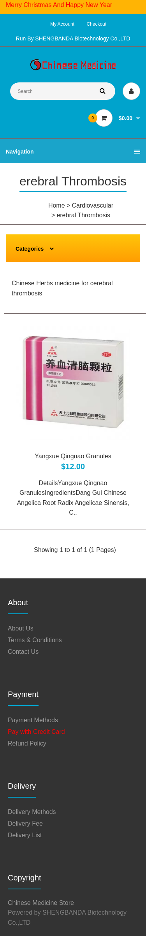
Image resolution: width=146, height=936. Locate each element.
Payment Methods (33, 720)
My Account (62, 24)
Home (56, 205)
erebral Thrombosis (83, 215)
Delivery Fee (25, 823)
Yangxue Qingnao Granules (73, 456)
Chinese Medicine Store (41, 902)
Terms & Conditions (35, 640)
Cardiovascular (92, 205)
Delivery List (25, 835)
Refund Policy (27, 743)
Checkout (96, 24)
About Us (20, 628)
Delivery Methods (32, 812)
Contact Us (23, 651)
